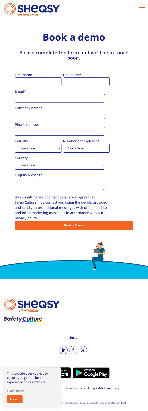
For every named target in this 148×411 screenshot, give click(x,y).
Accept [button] (15, 399)
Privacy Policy (75, 388)
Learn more (15, 391)
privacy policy (26, 218)
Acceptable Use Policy (103, 388)
